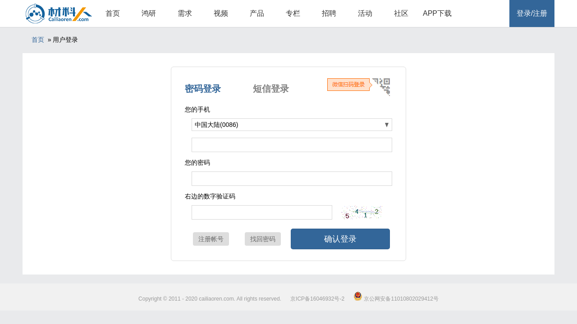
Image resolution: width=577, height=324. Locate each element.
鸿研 (149, 13)
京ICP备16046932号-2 (317, 299)
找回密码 (262, 239)
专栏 (293, 13)
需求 (185, 13)
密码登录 (203, 89)
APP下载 (437, 13)
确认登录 (340, 238)
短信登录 (271, 89)
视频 (221, 13)
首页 (112, 13)
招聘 (329, 13)
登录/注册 (532, 13)
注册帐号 (211, 239)
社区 (401, 13)
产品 (257, 13)
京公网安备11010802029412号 (396, 299)
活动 (365, 13)
